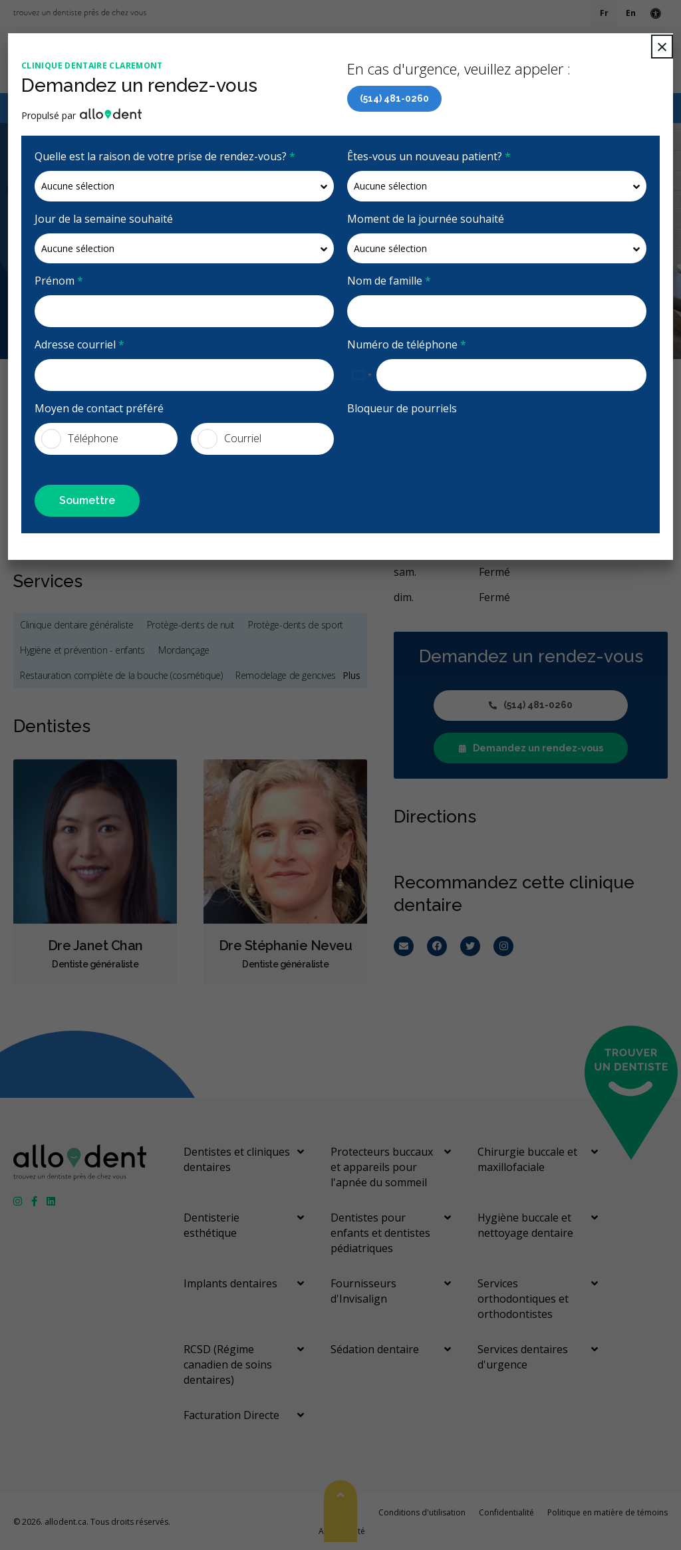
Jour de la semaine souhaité (104, 218)
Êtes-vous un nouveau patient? (429, 156)
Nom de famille (389, 280)
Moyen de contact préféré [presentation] (99, 408)
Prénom (59, 280)
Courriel (229, 439)
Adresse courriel (79, 344)
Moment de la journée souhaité (425, 218)
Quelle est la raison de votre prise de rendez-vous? (165, 156)
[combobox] (362, 375)
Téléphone (79, 439)
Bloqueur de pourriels (402, 408)
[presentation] (425, 443)
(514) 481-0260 (394, 98)
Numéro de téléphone (406, 344)
